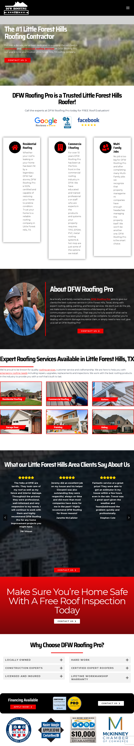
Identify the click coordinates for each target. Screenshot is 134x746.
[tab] (62, 565)
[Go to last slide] (5, 517)
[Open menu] (128, 7)
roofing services (47, 370)
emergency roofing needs (13, 373)
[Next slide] (129, 517)
